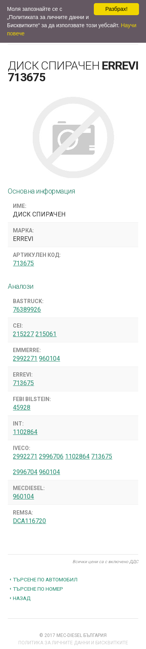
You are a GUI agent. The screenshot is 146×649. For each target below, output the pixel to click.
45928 (21, 407)
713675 (23, 263)
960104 (49, 358)
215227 (23, 334)
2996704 (25, 472)
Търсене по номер (38, 589)
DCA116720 (29, 521)
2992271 (25, 358)
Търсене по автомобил (45, 579)
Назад (22, 598)
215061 (45, 334)
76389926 (27, 309)
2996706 (51, 456)
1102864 (25, 432)
